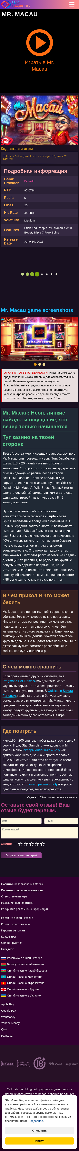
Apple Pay (7, 1004)
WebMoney (8, 1017)
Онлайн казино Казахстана (24, 976)
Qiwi (4, 1029)
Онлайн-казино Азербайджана (27, 970)
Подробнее (35, 1121)
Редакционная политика (17, 902)
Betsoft (29, 181)
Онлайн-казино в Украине (24, 995)
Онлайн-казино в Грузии (23, 989)
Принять (39, 1141)
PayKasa (6, 1035)
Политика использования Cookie (22, 884)
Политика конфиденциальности (22, 890)
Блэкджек (7, 949)
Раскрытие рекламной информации (24, 909)
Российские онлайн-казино (24, 958)
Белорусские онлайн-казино (25, 964)
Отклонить (39, 1130)
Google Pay (8, 1010)
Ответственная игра (14, 896)
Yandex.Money (10, 1023)
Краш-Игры (8, 936)
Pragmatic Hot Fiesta (18, 681)
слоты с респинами (40, 784)
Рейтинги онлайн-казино (17, 917)
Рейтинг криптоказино (15, 924)
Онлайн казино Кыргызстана (25, 983)
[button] (35, 364)
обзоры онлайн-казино (40, 750)
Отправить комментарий (21, 855)
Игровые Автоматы (13, 930)
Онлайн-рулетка (11, 942)
